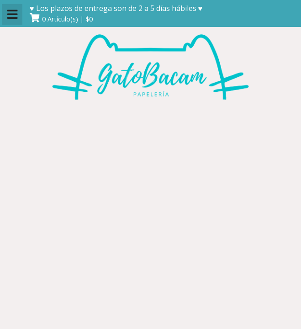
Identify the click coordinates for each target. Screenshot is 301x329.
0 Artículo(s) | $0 (67, 19)
